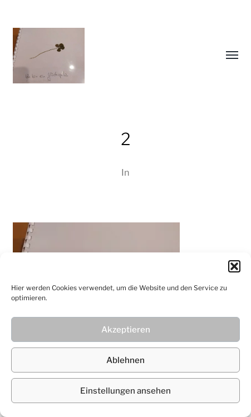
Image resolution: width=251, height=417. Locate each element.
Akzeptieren (125, 330)
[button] (234, 266)
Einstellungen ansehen (125, 391)
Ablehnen (125, 360)
